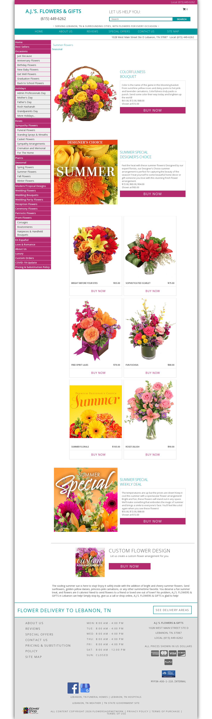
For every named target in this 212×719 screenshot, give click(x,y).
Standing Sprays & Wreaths (32, 134)
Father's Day (24, 102)
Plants (19, 158)
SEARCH (182, 19)
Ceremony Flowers (26, 208)
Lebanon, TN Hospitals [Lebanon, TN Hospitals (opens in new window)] (126, 696)
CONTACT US (146, 31)
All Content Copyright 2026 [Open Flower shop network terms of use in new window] (71, 711)
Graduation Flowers (28, 78)
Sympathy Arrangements (31, 143)
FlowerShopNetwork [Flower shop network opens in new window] (108, 711)
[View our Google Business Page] (85, 692)
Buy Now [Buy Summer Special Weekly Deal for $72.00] (152, 521)
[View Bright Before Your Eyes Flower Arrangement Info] (96, 248)
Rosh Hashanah (26, 106)
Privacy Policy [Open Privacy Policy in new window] (137, 711)
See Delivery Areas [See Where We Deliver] (172, 610)
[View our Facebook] (73, 692)
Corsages (22, 222)
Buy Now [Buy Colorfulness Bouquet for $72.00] (152, 110)
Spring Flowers (25, 167)
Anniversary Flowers (28, 60)
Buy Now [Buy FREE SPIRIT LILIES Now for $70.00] (98, 373)
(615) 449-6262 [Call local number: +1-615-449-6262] (173, 637)
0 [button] (185, 9)
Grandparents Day (27, 111)
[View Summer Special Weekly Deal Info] (86, 499)
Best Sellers (22, 46)
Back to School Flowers (30, 83)
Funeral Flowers (26, 130)
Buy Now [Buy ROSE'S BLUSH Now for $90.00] (153, 455)
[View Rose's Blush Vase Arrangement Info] (150, 411)
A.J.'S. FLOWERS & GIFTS (53, 11)
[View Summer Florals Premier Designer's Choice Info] (96, 411)
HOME (39, 31)
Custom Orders (24, 258)
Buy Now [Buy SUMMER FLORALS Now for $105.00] (98, 455)
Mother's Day (25, 97)
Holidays (20, 88)
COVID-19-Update (26, 262)
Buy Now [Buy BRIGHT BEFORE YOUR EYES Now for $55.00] (98, 291)
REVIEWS (92, 31)
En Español (22, 240)
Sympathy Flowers (26, 125)
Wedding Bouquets (26, 195)
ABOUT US (66, 31)
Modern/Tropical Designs (30, 186)
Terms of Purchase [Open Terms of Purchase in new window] (166, 711)
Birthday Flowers (26, 65)
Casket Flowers (25, 139)
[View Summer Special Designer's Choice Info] (86, 172)
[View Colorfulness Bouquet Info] (86, 90)
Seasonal (20, 162)
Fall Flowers (24, 176)
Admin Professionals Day (31, 93)
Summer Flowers (26, 171)
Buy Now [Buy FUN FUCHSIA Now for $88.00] (153, 373)
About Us (20, 249)
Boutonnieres (25, 227)
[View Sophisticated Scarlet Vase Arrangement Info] (150, 248)
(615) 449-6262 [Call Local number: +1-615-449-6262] (186, 2)
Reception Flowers (26, 204)
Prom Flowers (23, 217)
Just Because (24, 56)
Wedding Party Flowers (29, 199)
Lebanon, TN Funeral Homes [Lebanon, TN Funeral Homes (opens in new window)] (89, 696)
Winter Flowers (25, 180)
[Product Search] (141, 19)
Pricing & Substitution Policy (32, 267)
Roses (18, 121)
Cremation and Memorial (31, 148)
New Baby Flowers (27, 69)
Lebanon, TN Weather (86, 703)
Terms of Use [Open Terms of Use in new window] (116, 713)
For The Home (25, 152)
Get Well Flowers (26, 74)
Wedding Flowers (25, 190)
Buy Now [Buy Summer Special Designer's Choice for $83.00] (152, 193)
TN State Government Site (122, 703)
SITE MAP (173, 31)
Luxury (19, 253)
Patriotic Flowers (25, 213)
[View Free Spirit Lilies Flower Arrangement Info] (96, 329)
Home (18, 42)
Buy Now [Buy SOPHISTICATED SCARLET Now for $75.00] (153, 291)
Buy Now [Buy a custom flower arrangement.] (129, 566)
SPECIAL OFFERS (119, 31)
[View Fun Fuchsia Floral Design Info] (150, 329)
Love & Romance (25, 244)
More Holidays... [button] (26, 115)
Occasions (21, 51)
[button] (168, 673)
